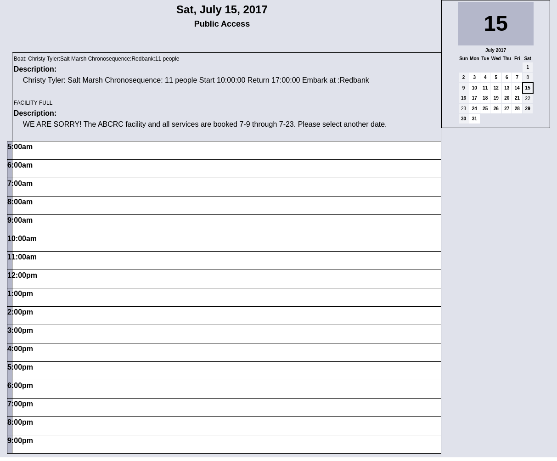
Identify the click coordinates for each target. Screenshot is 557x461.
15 (527, 87)
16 (463, 98)
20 (506, 98)
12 (496, 87)
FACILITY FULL (33, 103)
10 (474, 87)
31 (474, 118)
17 (474, 98)
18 (485, 98)
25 (485, 108)
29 (527, 108)
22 (527, 98)
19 (496, 98)
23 (463, 108)
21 (517, 98)
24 (474, 108)
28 (517, 108)
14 (516, 87)
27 (506, 108)
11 (485, 87)
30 (463, 118)
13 (506, 87)
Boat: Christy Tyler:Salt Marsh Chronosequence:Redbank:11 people (97, 59)
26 (496, 108)
